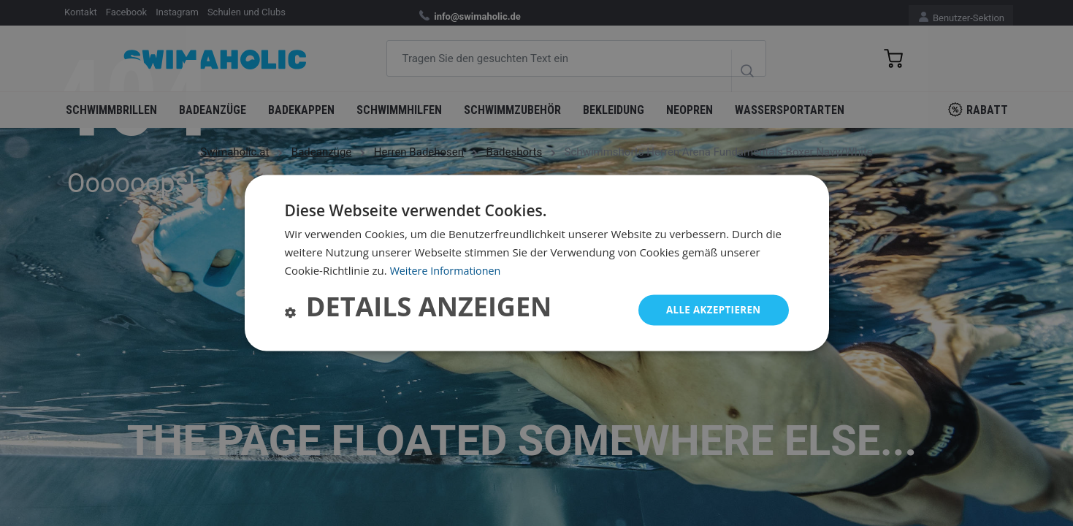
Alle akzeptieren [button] (710, 309)
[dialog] (537, 262)
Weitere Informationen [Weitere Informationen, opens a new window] (448, 269)
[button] (418, 310)
